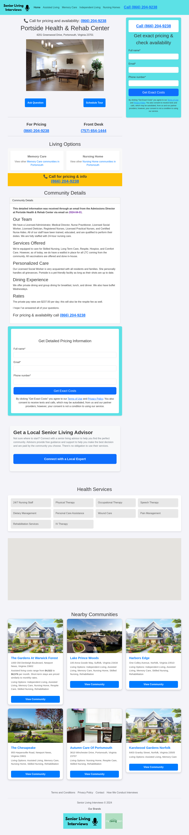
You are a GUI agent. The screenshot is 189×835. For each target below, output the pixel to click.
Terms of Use (75, 398)
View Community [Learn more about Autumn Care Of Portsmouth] (95, 774)
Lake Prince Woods (84, 658)
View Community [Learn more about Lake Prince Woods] (95, 684)
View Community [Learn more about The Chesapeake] (35, 774)
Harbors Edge (139, 658)
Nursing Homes (111, 7)
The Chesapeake (23, 747)
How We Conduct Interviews (122, 792)
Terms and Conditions (63, 792)
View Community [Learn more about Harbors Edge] (154, 684)
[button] (94, 566)
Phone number (22, 375)
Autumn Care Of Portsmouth (91, 747)
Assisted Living (51, 7)
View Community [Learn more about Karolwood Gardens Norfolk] (154, 767)
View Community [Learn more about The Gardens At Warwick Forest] (35, 699)
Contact (100, 792)
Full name (19, 348)
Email (17, 362)
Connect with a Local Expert (65, 459)
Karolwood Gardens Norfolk (150, 747)
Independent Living (89, 7)
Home (37, 7)
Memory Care (69, 7)
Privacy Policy (95, 398)
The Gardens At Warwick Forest (34, 658)
